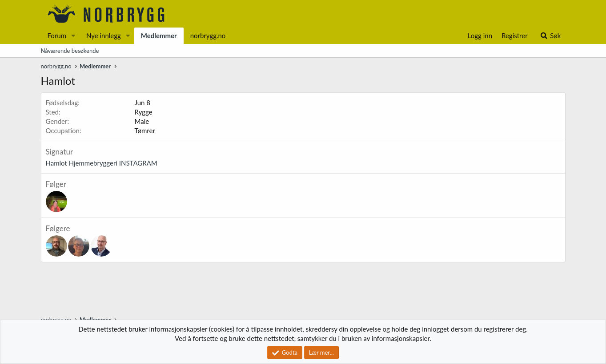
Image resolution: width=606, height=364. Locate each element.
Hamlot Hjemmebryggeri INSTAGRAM (101, 163)
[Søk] (550, 36)
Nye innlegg (103, 36)
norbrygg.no (208, 36)
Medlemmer (159, 36)
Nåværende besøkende (70, 50)
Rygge (144, 112)
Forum (57, 36)
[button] (73, 36)
